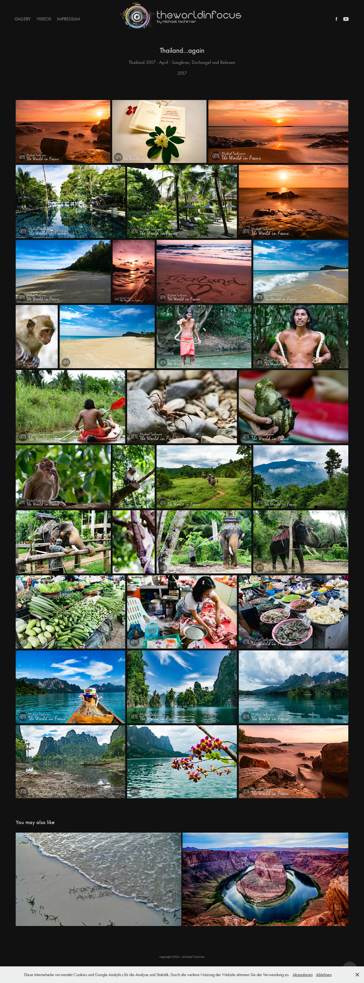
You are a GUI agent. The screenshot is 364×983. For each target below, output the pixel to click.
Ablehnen (324, 974)
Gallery (22, 19)
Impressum (68, 19)
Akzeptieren (303, 974)
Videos (44, 19)
